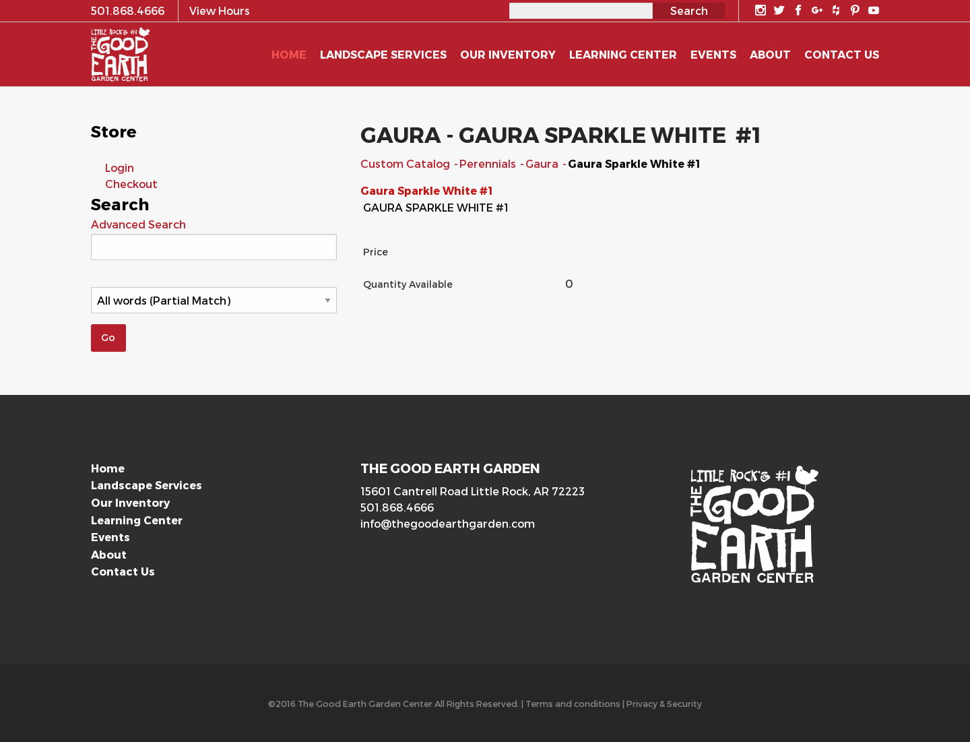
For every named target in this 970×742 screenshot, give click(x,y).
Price (375, 251)
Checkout (131, 183)
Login (119, 167)
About (109, 554)
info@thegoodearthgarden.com (447, 523)
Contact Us (123, 571)
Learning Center (137, 520)
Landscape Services (146, 484)
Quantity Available (408, 284)
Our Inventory (130, 502)
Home (108, 468)
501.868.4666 (397, 507)
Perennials (489, 163)
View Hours (219, 10)
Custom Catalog (406, 163)
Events (110, 536)
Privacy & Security (664, 703)
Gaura (543, 163)
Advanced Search (138, 224)
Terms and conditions (572, 703)
